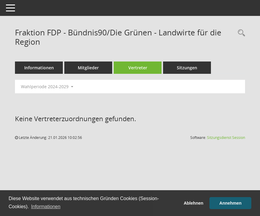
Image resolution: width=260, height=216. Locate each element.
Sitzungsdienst (226, 137)
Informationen (39, 67)
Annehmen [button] (230, 203)
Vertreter (137, 67)
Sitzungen (187, 67)
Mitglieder (88, 67)
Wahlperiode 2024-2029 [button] (47, 86)
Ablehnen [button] (193, 203)
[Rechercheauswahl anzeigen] (240, 33)
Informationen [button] (45, 206)
